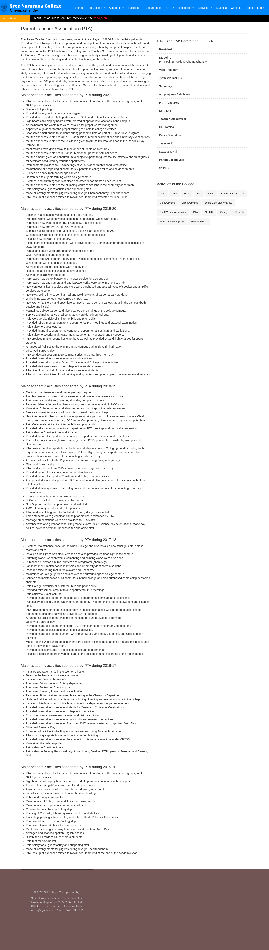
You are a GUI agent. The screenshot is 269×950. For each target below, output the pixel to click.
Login (260, 7)
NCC (162, 193)
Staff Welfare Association (173, 212)
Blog (250, 7)
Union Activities (190, 202)
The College (96, 7)
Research (186, 7)
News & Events (199, 221)
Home (79, 7)
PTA (195, 212)
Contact (237, 7)
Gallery (224, 212)
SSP (199, 193)
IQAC (170, 7)
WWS (187, 193)
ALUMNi (209, 212)
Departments (153, 7)
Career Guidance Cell (232, 193)
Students (221, 7)
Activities (205, 7)
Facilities (134, 7)
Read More (100, 18)
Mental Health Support (172, 221)
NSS (174, 193)
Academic (116, 7)
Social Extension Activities (218, 202)
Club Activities (167, 202)
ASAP (211, 193)
